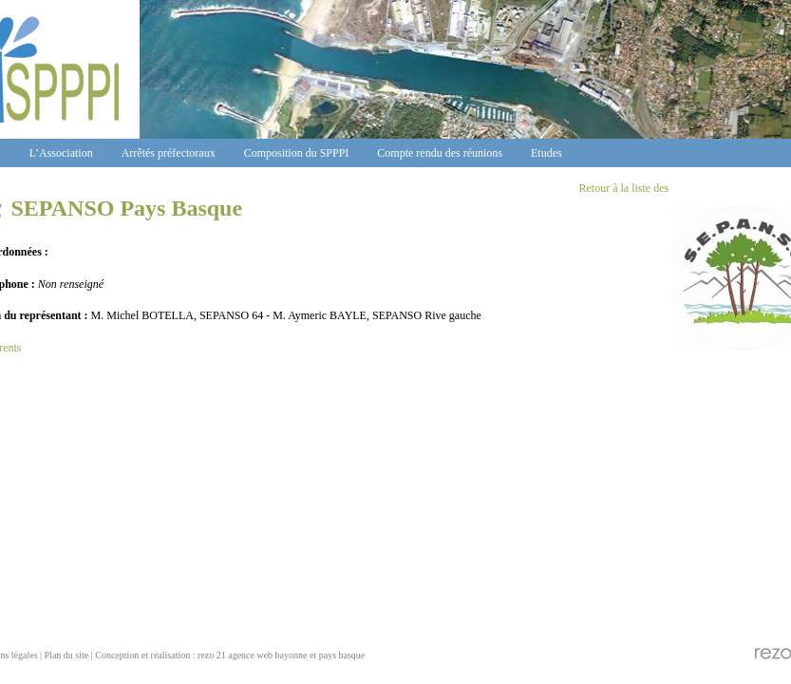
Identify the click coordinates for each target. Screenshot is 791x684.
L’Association (61, 153)
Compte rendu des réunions (439, 153)
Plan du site (67, 655)
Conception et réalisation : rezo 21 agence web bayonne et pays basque (230, 655)
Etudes (546, 153)
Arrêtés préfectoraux (169, 153)
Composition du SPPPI (296, 153)
